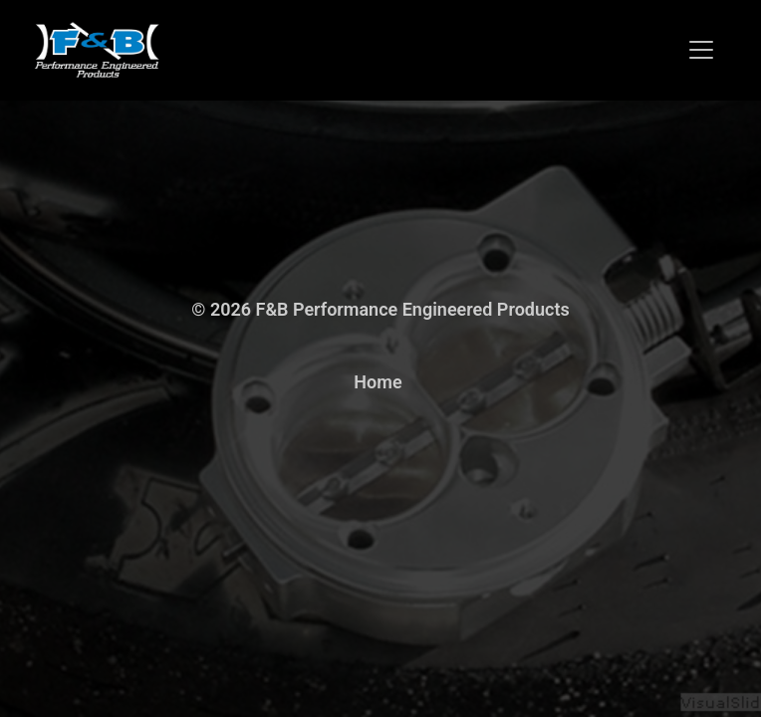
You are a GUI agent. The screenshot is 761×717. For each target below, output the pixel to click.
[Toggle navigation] (701, 50)
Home (377, 381)
